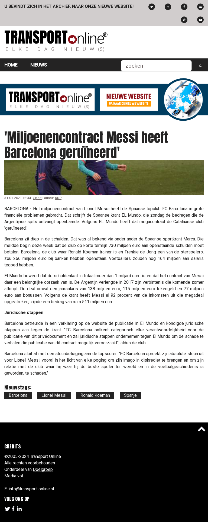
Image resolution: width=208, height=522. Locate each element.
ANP (58, 198)
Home (10, 65)
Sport (37, 198)
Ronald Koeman (95, 395)
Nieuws (38, 65)
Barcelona (18, 395)
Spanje (130, 395)
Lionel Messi (53, 395)
